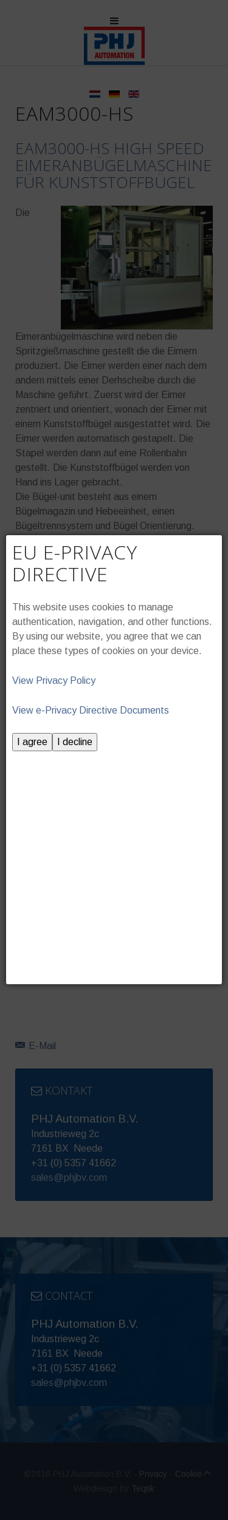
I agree (32, 742)
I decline (74, 742)
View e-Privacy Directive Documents (90, 710)
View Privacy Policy (53, 680)
